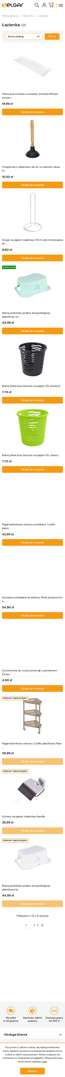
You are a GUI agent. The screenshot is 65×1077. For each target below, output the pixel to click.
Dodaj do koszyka (32, 112)
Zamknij (32, 1071)
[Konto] (44, 5)
